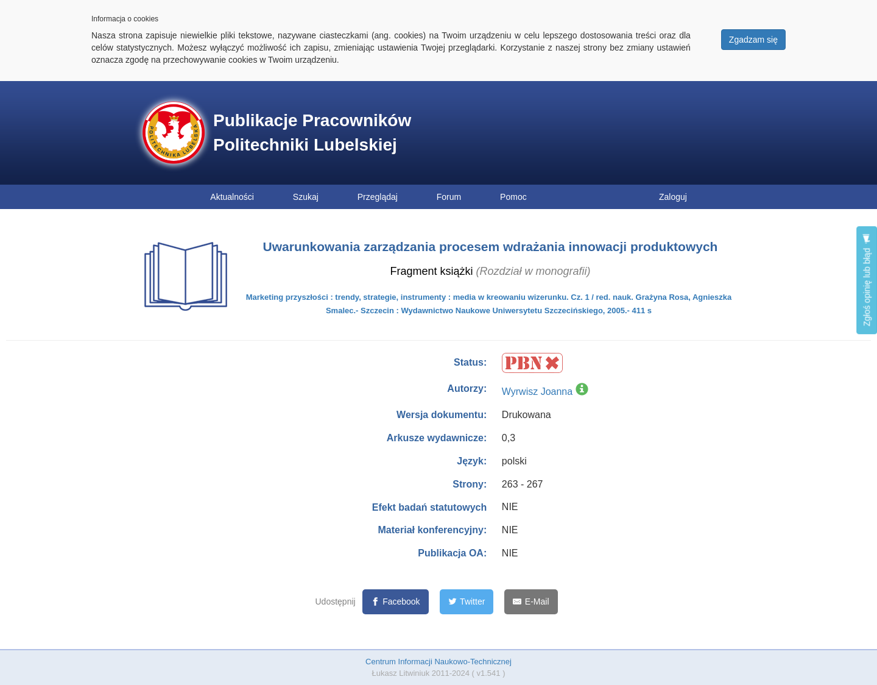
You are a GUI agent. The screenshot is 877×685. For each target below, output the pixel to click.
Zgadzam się (753, 39)
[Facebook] (395, 601)
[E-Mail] (530, 601)
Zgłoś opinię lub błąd (867, 280)
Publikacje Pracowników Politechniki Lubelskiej (312, 132)
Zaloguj (673, 197)
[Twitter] (467, 601)
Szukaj (306, 197)
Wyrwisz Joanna (537, 391)
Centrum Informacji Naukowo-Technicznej (438, 661)
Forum (449, 197)
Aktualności (232, 197)
